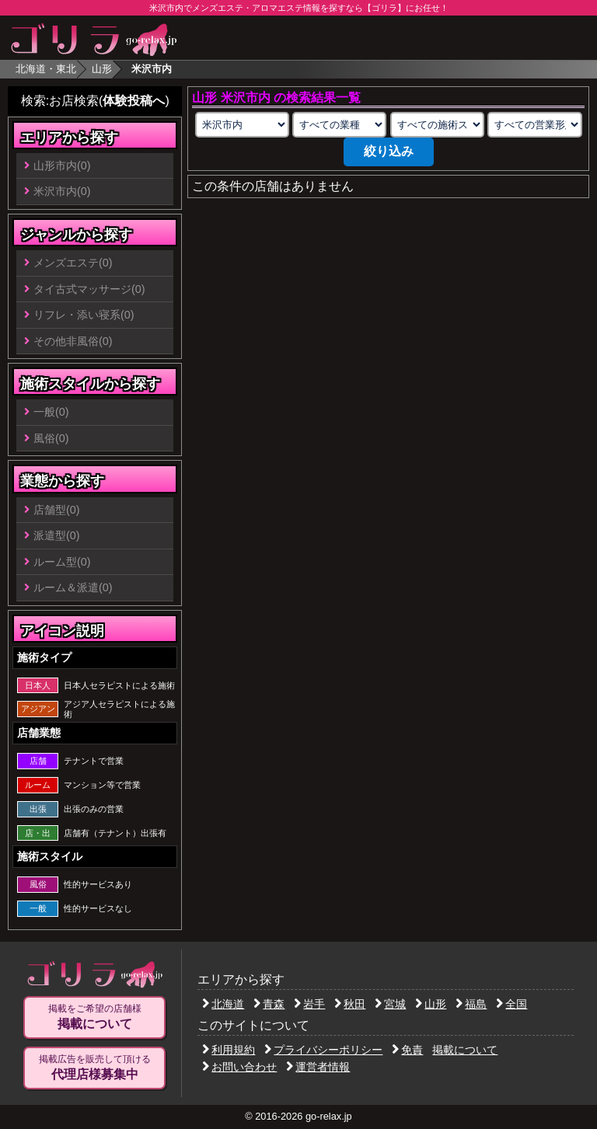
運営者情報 (318, 1067)
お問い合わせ (239, 1067)
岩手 (309, 1004)
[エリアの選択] (242, 125)
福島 (471, 1004)
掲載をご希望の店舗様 (94, 1017)
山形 (102, 69)
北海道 (223, 1004)
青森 (269, 1004)
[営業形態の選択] (534, 125)
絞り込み (389, 151)
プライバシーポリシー (323, 1050)
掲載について (465, 1050)
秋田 (349, 1004)
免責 (407, 1050)
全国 (511, 1004)
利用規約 (228, 1050)
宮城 (390, 1004)
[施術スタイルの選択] (437, 125)
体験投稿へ (134, 100)
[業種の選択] (339, 125)
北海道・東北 (46, 69)
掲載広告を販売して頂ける (94, 1068)
